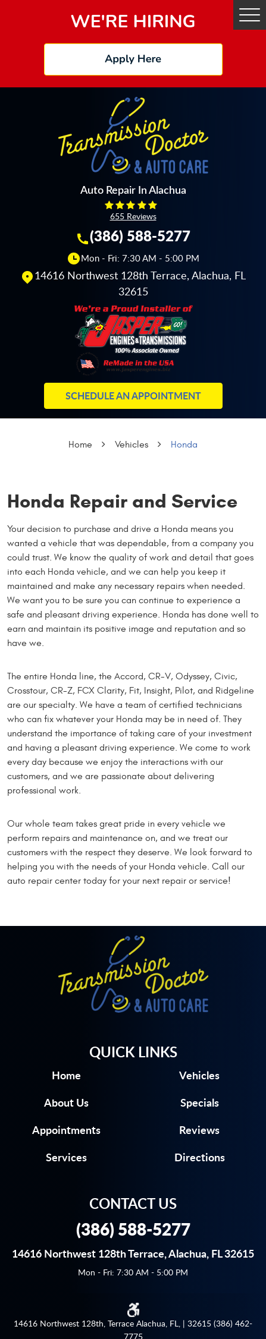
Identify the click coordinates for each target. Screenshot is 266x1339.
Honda (184, 444)
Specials (199, 1102)
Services (66, 1157)
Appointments (66, 1130)
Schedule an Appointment (133, 395)
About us (66, 1102)
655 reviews (133, 216)
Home (80, 444)
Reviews (199, 1130)
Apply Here (133, 59)
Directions (199, 1157)
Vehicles (131, 444)
